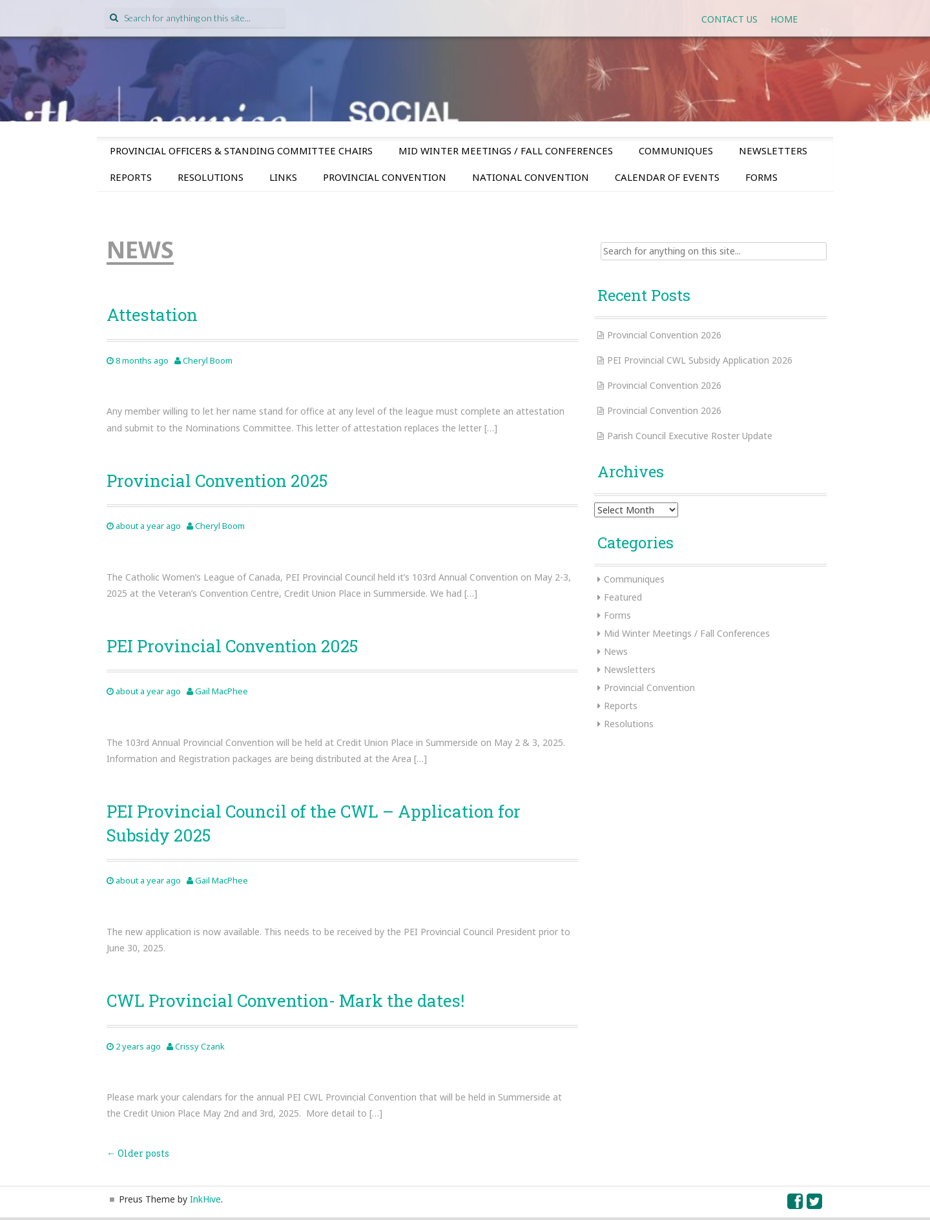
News (616, 651)
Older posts (138, 1153)
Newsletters (773, 150)
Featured (623, 597)
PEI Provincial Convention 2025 (232, 646)
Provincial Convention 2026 (664, 335)
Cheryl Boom (207, 360)
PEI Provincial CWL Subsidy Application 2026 (699, 360)
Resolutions (210, 177)
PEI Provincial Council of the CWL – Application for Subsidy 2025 (314, 822)
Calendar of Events (667, 177)
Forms (761, 177)
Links (283, 177)
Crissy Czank (200, 1046)
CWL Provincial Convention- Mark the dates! (285, 1000)
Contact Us (729, 19)
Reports (131, 177)
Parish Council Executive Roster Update (689, 435)
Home (784, 19)
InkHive (205, 1199)
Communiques (676, 150)
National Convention (530, 177)
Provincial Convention (384, 177)
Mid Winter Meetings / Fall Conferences (505, 150)
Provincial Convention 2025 (217, 480)
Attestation (152, 315)
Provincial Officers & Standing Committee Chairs (241, 150)
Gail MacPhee (221, 691)
